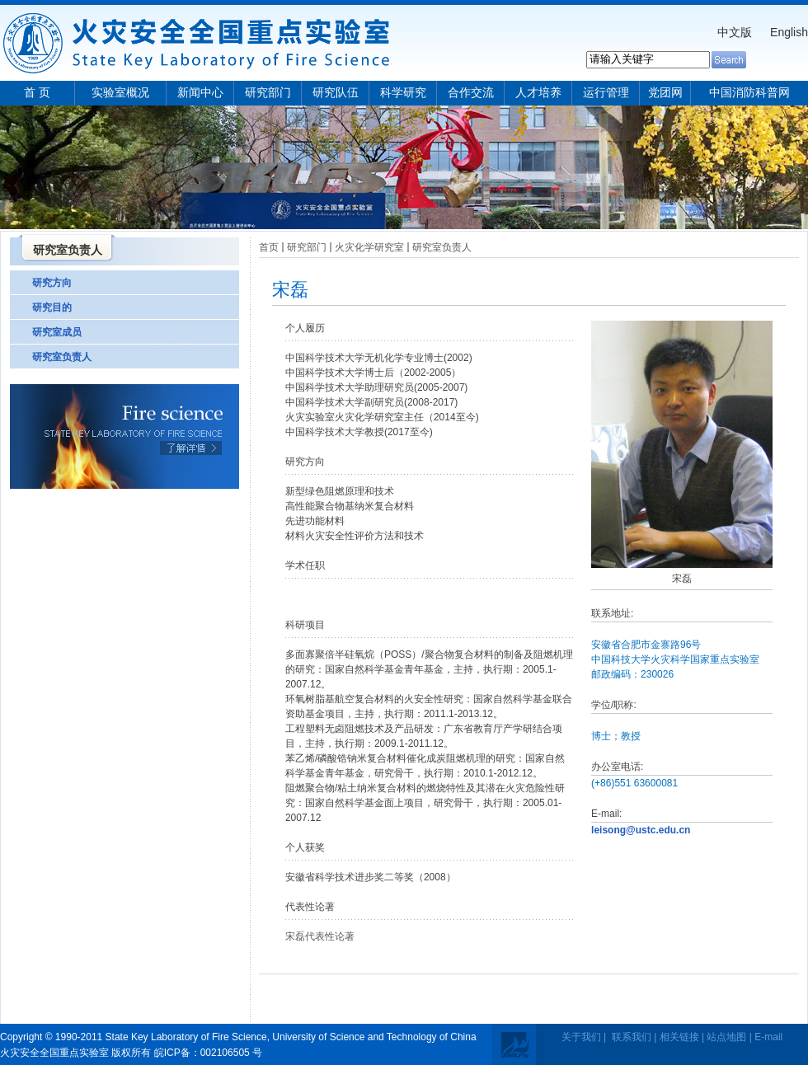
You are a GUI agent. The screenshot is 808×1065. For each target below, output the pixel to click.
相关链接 (679, 1037)
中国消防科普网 (749, 92)
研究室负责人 (62, 357)
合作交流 (471, 92)
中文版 (734, 32)
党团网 (665, 92)
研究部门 (268, 92)
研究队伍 (335, 92)
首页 (269, 247)
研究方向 (52, 283)
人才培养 (538, 92)
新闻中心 (200, 92)
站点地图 (726, 1037)
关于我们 (581, 1037)
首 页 (37, 92)
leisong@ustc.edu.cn (640, 830)
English (789, 32)
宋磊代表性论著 (320, 936)
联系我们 (631, 1037)
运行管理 (606, 92)
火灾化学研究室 (369, 247)
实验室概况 (120, 92)
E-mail (768, 1037)
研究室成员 (57, 332)
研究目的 (52, 307)
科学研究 (403, 92)
